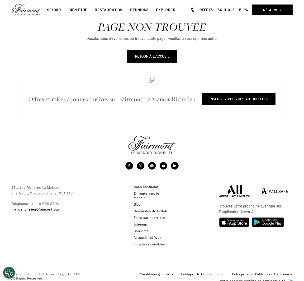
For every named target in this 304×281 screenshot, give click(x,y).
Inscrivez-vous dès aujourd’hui (238, 99)
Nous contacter (146, 187)
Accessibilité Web (148, 237)
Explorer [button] (165, 9)
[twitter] (140, 166)
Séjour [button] (54, 9)
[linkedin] (175, 166)
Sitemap (140, 224)
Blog (243, 9)
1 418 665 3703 (45, 203)
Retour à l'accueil (152, 56)
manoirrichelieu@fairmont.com (35, 209)
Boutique (226, 9)
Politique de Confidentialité (203, 274)
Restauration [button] (109, 9)
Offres (206, 9)
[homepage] (29, 10)
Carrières (141, 231)
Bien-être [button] (77, 9)
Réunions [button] (139, 9)
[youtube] (163, 166)
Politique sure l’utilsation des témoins (262, 274)
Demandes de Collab (150, 211)
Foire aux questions (149, 218)
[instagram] (152, 166)
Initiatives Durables (149, 244)
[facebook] (129, 166)
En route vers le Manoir (146, 195)
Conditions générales (157, 274)
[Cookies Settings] (9, 273)
